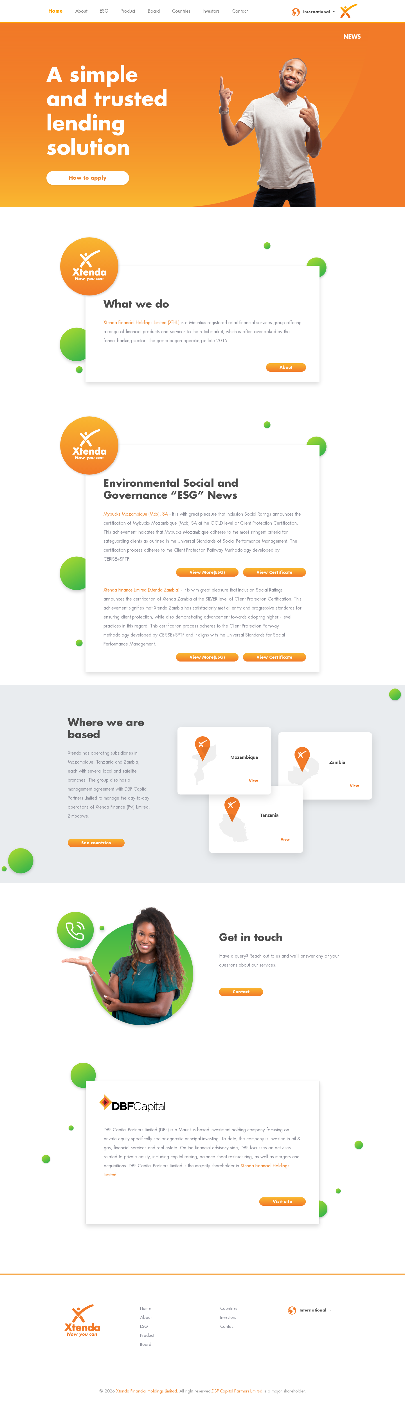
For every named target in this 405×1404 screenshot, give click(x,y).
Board (154, 11)
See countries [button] (96, 843)
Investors (211, 11)
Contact (240, 11)
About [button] (286, 367)
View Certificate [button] (274, 572)
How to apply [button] (88, 177)
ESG (104, 11)
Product (128, 11)
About (81, 11)
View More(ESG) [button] (207, 572)
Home (56, 10)
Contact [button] (241, 992)
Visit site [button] (282, 1202)
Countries (181, 11)
